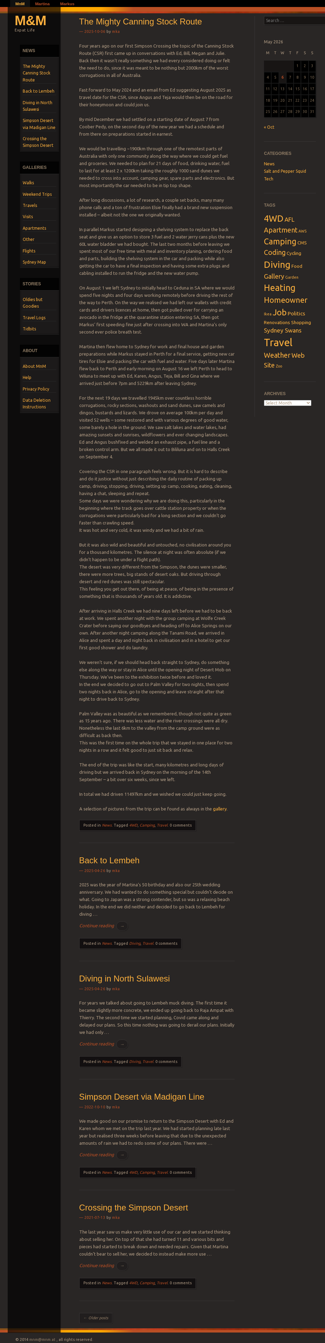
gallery (220, 808)
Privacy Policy (36, 389)
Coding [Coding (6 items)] (275, 252)
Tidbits (29, 329)
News (107, 825)
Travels (30, 205)
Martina (42, 3)
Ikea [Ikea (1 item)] (268, 314)
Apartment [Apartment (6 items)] (280, 230)
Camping (147, 825)
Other (29, 239)
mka (116, 31)
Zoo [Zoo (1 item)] (279, 366)
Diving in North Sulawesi (37, 106)
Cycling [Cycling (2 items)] (294, 253)
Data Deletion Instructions (37, 403)
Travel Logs (34, 317)
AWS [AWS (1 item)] (302, 231)
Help (27, 377)
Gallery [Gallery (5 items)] (274, 276)
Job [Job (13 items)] (280, 312)
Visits (28, 216)
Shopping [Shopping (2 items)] (301, 322)
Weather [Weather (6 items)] (277, 355)
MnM (20, 3)
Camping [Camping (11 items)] (280, 241)
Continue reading (103, 926)
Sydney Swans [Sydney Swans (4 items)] (283, 330)
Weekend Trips (37, 194)
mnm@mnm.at (42, 1339)
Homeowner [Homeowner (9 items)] (286, 300)
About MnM (34, 366)
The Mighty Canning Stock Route (36, 73)
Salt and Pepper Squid (285, 171)
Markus (67, 3)
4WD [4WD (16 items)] (273, 218)
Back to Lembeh (38, 91)
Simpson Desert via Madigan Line (39, 123)
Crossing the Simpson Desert (38, 142)
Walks (28, 182)
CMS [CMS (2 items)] (302, 242)
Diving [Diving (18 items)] (277, 264)
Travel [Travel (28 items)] (278, 342)
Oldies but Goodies (33, 302)
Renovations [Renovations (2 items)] (277, 322)
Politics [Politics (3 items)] (296, 313)
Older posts (95, 1318)
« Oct (269, 127)
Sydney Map (34, 262)
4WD (133, 825)
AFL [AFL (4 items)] (289, 219)
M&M (30, 20)
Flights (29, 251)
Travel (162, 825)
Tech (268, 179)
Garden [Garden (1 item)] (291, 277)
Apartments (34, 228)
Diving (134, 943)
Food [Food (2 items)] (296, 266)
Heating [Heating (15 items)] (279, 288)
